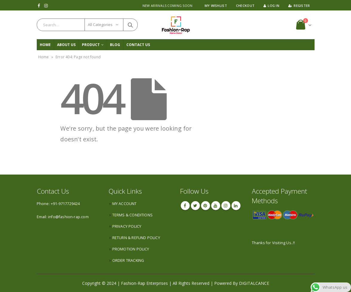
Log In (271, 5)
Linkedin (236, 205)
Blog (115, 44)
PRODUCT (91, 44)
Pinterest (205, 205)
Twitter (195, 205)
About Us (66, 44)
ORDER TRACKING (128, 260)
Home (45, 44)
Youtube (215, 205)
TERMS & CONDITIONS (132, 215)
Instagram (225, 205)
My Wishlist (216, 5)
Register (299, 5)
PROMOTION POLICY (130, 249)
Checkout (245, 5)
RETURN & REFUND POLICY (136, 237)
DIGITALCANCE (254, 283)
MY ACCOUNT (124, 203)
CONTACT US (138, 44)
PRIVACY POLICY (127, 226)
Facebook (185, 205)
